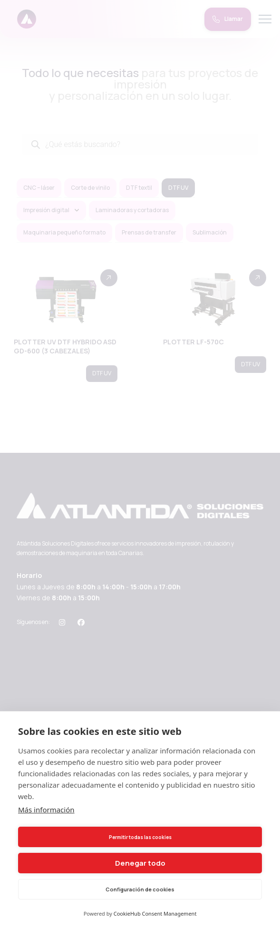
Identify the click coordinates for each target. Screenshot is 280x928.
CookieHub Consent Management (155, 913)
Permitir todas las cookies (140, 837)
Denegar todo (140, 863)
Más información (46, 809)
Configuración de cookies (140, 889)
